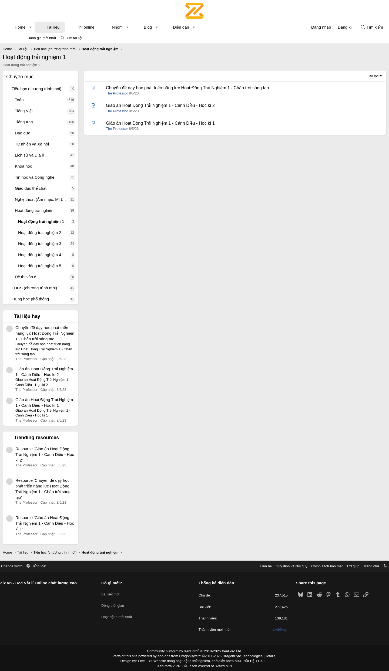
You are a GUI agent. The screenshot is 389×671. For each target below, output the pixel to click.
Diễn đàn (200, 27)
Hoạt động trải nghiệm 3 (58, 243)
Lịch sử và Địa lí (48, 155)
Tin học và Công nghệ (53, 177)
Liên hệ (243, 566)
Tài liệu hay (46, 316)
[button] (49, 27)
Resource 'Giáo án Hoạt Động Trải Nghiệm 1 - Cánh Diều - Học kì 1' (63, 523)
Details (264, 656)
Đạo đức (41, 133)
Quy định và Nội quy (268, 566)
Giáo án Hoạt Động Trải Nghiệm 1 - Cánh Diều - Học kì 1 (179, 123)
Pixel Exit (149, 660)
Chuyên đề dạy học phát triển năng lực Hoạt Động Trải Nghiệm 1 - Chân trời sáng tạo (63, 333)
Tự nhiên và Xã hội (51, 144)
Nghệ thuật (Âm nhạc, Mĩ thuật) (61, 199)
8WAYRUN (221, 664)
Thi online (104, 27)
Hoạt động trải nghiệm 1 (60, 221)
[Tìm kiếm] (352, 27)
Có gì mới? (123, 583)
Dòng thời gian (124, 602)
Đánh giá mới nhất (42, 38)
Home (38, 27)
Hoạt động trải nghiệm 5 (58, 265)
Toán (38, 99)
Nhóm (136, 27)
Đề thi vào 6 (44, 276)
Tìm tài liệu (74, 38)
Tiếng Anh (43, 122)
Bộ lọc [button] (355, 76)
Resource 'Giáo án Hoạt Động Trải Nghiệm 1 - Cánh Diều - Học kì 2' (63, 454)
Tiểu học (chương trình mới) (55, 88)
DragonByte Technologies (238, 656)
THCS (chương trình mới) (53, 288)
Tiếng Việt (43, 111)
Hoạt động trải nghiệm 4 (58, 254)
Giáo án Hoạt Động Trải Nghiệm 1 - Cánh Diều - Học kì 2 (179, 105)
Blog (167, 27)
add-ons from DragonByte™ (180, 656)
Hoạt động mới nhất (128, 612)
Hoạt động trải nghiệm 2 (58, 232)
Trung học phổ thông (49, 299)
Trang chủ (348, 566)
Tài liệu (71, 27)
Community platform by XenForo (195, 651)
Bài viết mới (122, 592)
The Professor (136, 93)
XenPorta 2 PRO (172, 664)
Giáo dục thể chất (49, 188)
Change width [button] (35, 566)
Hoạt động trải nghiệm (53, 210)
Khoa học (42, 166)
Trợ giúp (330, 566)
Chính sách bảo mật (304, 566)
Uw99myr (268, 630)
